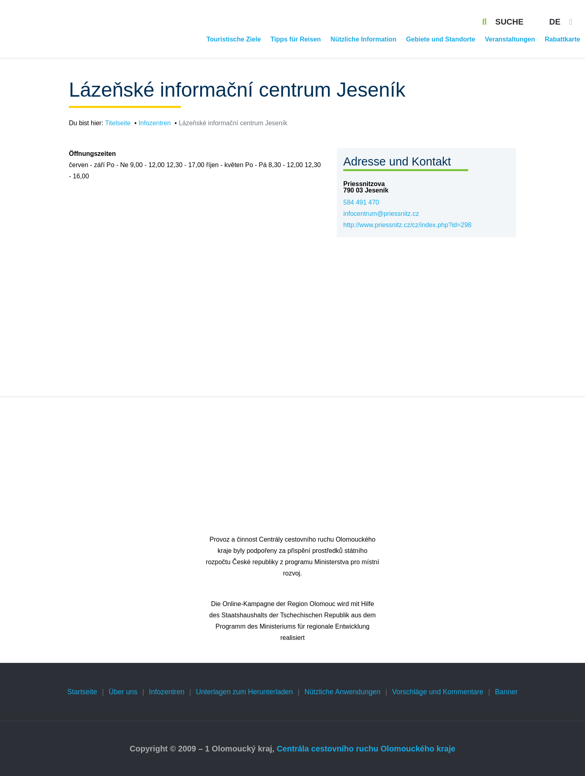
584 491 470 (361, 202)
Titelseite (118, 123)
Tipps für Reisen (295, 39)
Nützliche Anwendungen (343, 692)
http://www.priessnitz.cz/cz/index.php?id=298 (407, 224)
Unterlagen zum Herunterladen (244, 692)
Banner (506, 692)
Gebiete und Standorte (440, 39)
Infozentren (155, 123)
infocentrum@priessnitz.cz (381, 213)
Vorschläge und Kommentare (437, 692)
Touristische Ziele (233, 39)
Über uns (123, 692)
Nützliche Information (363, 39)
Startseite (82, 692)
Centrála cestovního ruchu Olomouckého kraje (366, 748)
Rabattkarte (562, 39)
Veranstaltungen (510, 39)
